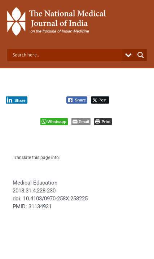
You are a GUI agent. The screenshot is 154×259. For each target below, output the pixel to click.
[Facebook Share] (76, 100)
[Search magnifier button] (141, 55)
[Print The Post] (103, 121)
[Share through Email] (81, 121)
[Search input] (66, 55)
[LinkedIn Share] (16, 100)
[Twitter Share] (100, 100)
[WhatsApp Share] (54, 121)
